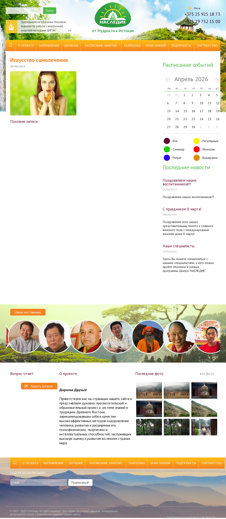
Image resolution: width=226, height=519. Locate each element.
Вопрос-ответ (22, 373)
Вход (197, 8)
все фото (207, 373)
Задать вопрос (38, 386)
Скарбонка (132, 46)
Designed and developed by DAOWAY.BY (191, 517)
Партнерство (207, 46)
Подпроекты (181, 46)
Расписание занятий (101, 46)
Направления (49, 46)
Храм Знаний (156, 46)
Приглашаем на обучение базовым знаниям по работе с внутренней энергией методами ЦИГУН (39, 26)
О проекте (26, 46)
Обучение (71, 46)
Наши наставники (28, 312)
